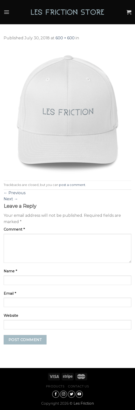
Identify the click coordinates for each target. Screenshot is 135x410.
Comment (14, 229)
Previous (14, 193)
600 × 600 (65, 38)
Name (10, 271)
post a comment (72, 185)
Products (55, 386)
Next (11, 199)
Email (10, 293)
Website (11, 315)
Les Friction (83, 403)
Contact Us (78, 386)
